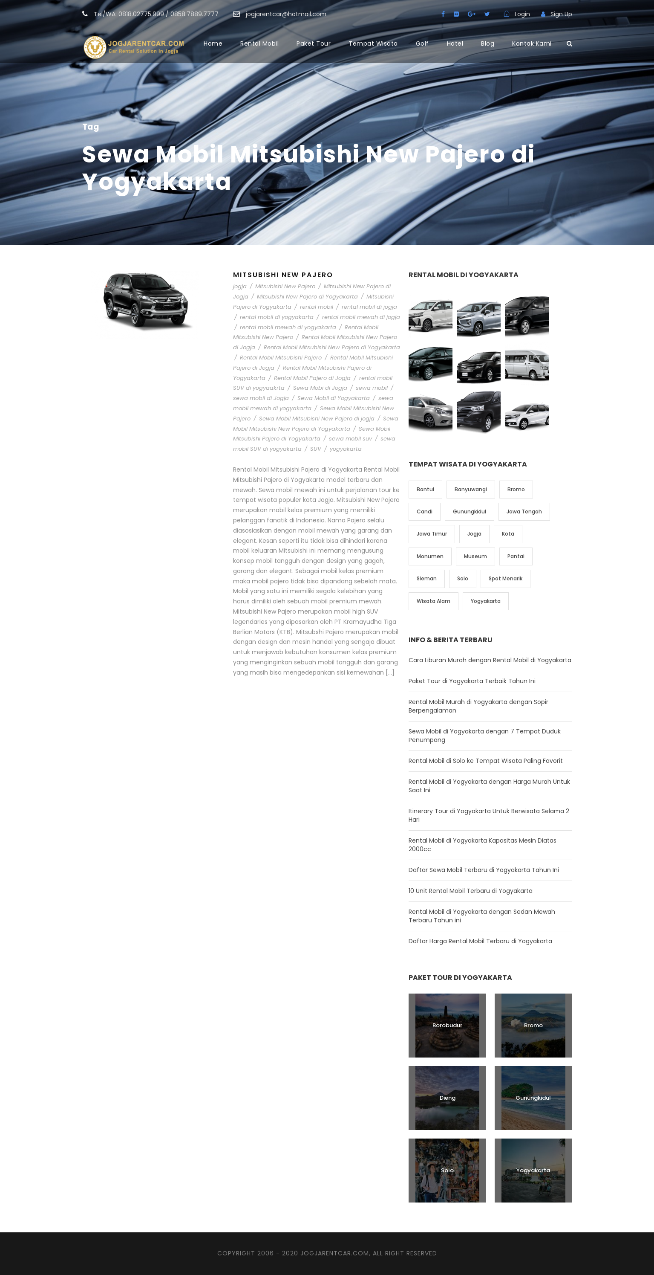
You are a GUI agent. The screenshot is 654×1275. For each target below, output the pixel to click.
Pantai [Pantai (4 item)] (515, 556)
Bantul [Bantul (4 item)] (425, 489)
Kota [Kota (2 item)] (508, 533)
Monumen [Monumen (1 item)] (430, 556)
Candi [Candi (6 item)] (424, 511)
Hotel (455, 43)
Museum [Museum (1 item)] (475, 556)
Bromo (533, 1025)
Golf (422, 43)
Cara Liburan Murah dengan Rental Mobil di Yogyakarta (490, 660)
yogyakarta (346, 449)
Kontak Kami (532, 43)
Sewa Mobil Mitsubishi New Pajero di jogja (317, 418)
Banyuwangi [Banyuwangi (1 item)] (471, 489)
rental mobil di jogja (369, 307)
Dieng (447, 1098)
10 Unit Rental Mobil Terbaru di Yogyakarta (471, 891)
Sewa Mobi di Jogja (320, 388)
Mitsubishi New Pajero (283, 275)
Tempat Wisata (373, 43)
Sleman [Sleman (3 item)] (427, 578)
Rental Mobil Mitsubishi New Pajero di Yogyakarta (332, 347)
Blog (487, 43)
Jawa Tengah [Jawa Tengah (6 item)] (524, 511)
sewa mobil (372, 388)
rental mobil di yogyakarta (277, 317)
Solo (447, 1170)
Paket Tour (314, 43)
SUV (315, 449)
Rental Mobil (259, 43)
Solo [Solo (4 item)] (462, 578)
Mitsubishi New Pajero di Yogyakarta (307, 297)
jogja (240, 286)
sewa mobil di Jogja (261, 398)
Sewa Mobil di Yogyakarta (333, 398)
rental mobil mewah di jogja (361, 317)
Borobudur (447, 1025)
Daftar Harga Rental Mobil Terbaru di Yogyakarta (480, 941)
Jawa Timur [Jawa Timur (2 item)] (432, 533)
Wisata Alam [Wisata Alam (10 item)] (433, 601)
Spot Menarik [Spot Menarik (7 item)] (505, 578)
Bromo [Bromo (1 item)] (516, 489)
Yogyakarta (533, 1170)
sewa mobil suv (350, 439)
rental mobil (316, 307)
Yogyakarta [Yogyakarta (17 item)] (486, 601)
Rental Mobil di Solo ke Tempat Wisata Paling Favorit (486, 760)
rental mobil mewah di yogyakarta (288, 327)
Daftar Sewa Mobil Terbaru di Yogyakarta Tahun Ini (484, 870)
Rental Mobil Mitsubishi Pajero (281, 358)
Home (213, 43)
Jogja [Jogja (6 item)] (474, 533)
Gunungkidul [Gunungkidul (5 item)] (469, 511)
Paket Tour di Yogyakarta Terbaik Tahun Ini (472, 681)
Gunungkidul (533, 1098)
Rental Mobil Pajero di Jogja (312, 378)
